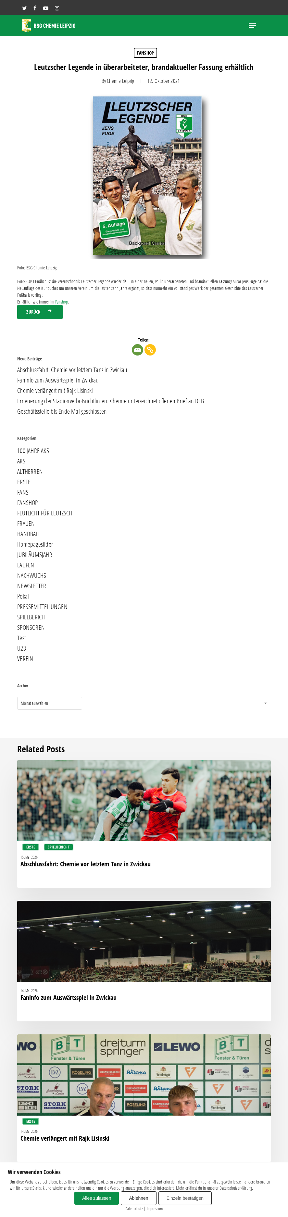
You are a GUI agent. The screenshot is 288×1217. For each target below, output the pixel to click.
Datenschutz (134, 1208)
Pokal (23, 596)
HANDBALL (29, 534)
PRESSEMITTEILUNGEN (42, 607)
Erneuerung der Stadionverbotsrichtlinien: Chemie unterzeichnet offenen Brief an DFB (110, 401)
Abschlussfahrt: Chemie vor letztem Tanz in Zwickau (72, 370)
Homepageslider (35, 544)
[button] (252, 25)
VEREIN (25, 659)
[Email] (137, 350)
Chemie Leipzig (120, 80)
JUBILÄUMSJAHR (34, 555)
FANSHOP (145, 53)
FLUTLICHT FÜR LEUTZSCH (44, 513)
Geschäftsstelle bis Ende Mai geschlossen (62, 411)
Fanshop (61, 302)
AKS (21, 461)
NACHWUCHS (31, 575)
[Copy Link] (150, 350)
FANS (23, 492)
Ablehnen (138, 1198)
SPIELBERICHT (32, 617)
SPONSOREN (31, 627)
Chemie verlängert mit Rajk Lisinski (55, 391)
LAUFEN (25, 565)
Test (21, 638)
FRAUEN (26, 523)
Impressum (155, 1208)
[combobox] (49, 703)
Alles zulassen (96, 1198)
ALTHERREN (30, 471)
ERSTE (24, 482)
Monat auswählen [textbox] (34, 703)
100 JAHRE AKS (33, 451)
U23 (21, 648)
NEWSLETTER (31, 586)
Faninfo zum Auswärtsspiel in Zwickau (58, 380)
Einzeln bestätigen (185, 1198)
